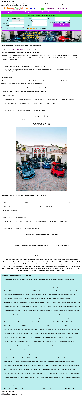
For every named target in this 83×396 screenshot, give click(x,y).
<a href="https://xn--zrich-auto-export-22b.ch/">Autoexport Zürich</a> (41, 198)
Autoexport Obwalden (7, 1)
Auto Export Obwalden (16, 394)
